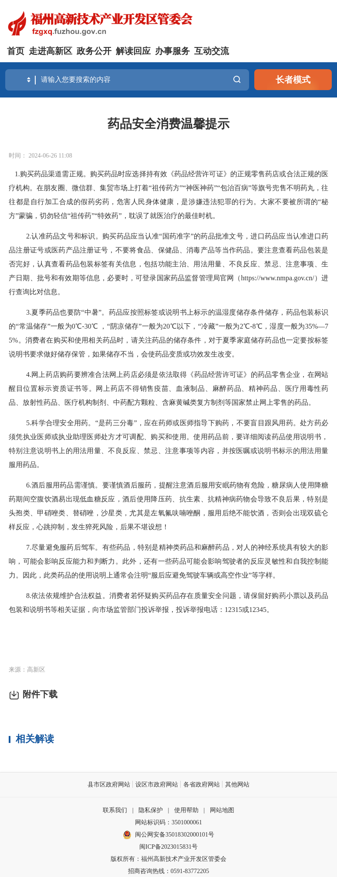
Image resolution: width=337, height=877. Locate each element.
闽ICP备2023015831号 (168, 846)
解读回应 (133, 51)
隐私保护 (150, 809)
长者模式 (293, 79)
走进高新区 (50, 51)
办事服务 (172, 51)
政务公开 (94, 51)
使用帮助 (186, 809)
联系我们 (115, 809)
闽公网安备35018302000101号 (174, 834)
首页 (15, 51)
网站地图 (222, 809)
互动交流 (211, 51)
